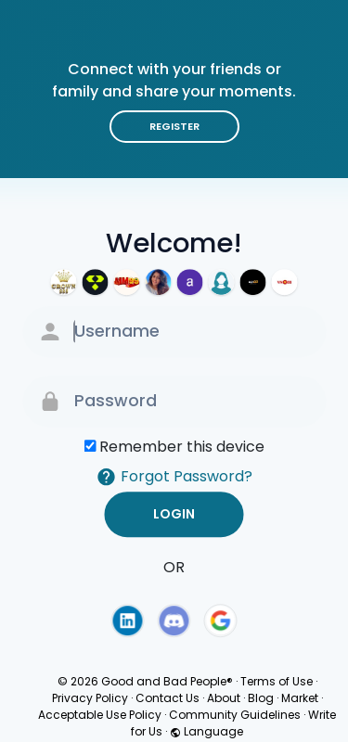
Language (206, 731)
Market (299, 698)
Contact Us (167, 698)
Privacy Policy (90, 698)
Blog (261, 698)
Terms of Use (276, 681)
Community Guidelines (235, 715)
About (223, 698)
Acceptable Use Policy (99, 715)
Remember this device (181, 446)
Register (174, 126)
